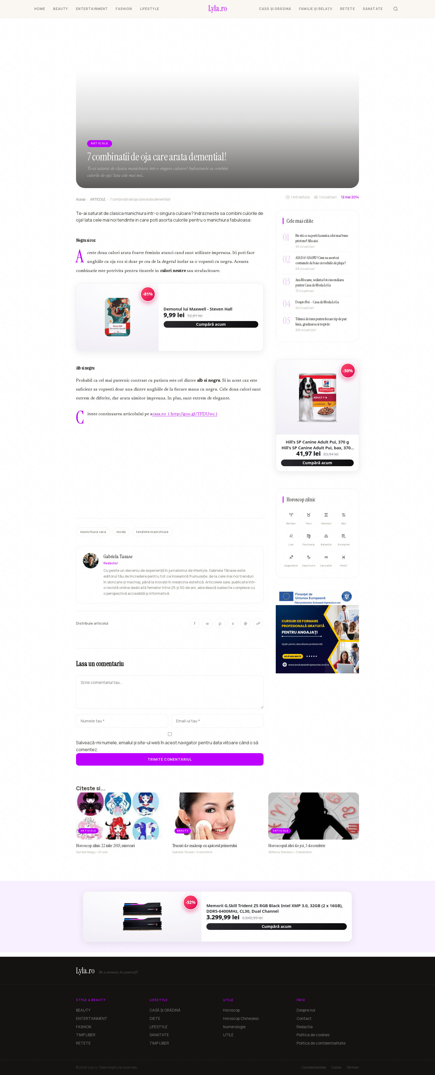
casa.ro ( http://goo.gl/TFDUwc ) (184, 414)
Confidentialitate (314, 1067)
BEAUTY (60, 9)
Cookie (336, 1067)
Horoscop (231, 1010)
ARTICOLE (97, 199)
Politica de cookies (313, 1034)
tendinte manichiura (152, 532)
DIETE (155, 1018)
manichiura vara (93, 532)
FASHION (124, 9)
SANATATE (373, 9)
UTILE (228, 1034)
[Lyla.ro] (217, 9)
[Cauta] (396, 9)
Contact (304, 1018)
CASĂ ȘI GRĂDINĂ (275, 9)
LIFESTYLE (149, 9)
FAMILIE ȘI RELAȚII (315, 9)
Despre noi (306, 1010)
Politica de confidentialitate (321, 1043)
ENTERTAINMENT (92, 9)
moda (121, 532)
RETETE (347, 9)
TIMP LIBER (85, 1034)
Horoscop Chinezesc (241, 1018)
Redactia (305, 1026)
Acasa (80, 199)
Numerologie (234, 1026)
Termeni (353, 1067)
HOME (39, 9)
